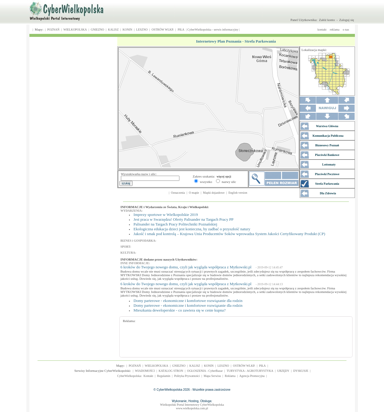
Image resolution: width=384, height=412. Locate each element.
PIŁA (181, 29)
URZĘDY (283, 370)
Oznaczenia (178, 192)
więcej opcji (224, 176)
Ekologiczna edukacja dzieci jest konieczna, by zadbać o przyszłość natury (192, 229)
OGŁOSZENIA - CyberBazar (205, 370)
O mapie (194, 192)
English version (238, 192)
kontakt (321, 29)
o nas (346, 29)
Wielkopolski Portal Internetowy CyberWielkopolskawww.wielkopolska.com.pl (192, 406)
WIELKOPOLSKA (75, 29)
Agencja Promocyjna (252, 376)
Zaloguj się (346, 20)
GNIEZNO (97, 29)
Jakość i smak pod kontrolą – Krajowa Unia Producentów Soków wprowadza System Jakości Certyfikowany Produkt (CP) (229, 233)
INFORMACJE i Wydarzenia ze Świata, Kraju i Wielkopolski (164, 207)
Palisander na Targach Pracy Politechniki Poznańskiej (175, 224)
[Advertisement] (232, 336)
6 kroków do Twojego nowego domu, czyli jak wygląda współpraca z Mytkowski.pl (185, 267)
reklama (334, 29)
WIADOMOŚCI (145, 370)
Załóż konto (327, 20)
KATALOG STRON (171, 370)
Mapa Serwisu (212, 376)
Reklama (230, 376)
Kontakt (148, 376)
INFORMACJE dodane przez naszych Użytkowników (158, 259)
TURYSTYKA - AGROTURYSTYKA (249, 370)
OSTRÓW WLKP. (163, 29)
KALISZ (113, 29)
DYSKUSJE (300, 370)
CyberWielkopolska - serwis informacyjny (213, 29)
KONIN (127, 29)
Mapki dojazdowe (214, 192)
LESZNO (142, 29)
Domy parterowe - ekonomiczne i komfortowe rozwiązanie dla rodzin (188, 300)
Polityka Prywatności (187, 376)
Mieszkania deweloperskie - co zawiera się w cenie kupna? (180, 310)
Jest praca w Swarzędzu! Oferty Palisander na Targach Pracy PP (183, 219)
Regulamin (163, 376)
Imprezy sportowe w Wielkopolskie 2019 (166, 214)
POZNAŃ (53, 29)
